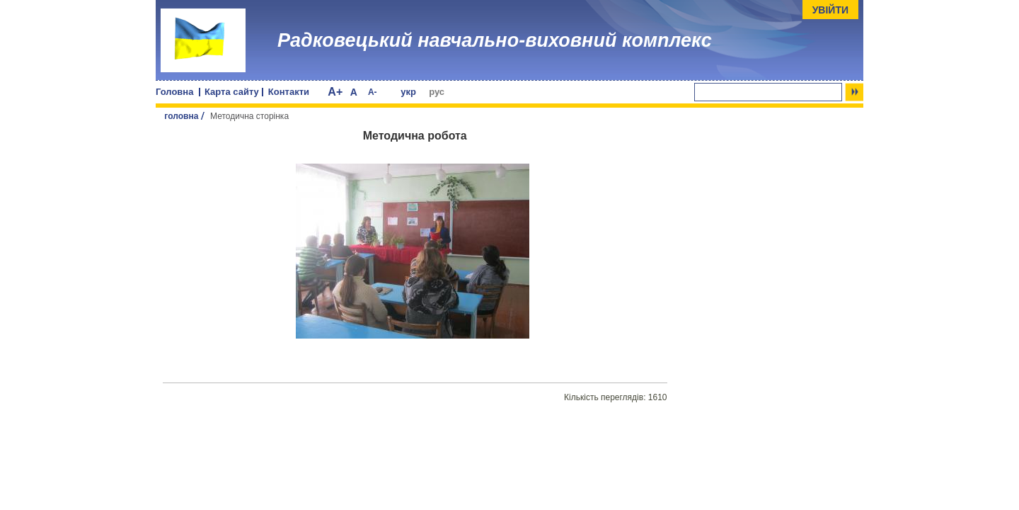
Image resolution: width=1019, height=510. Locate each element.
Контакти (288, 91)
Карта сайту (232, 91)
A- (372, 92)
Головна (174, 91)
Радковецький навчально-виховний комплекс (494, 40)
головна (181, 116)
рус (436, 91)
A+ (335, 92)
